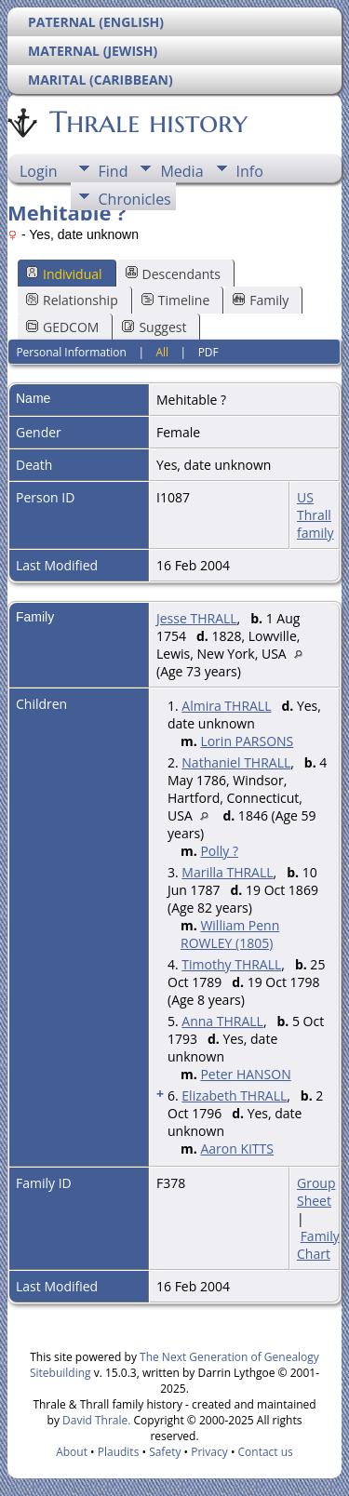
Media (181, 171)
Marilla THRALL (227, 872)
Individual (64, 274)
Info (249, 171)
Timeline (175, 300)
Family (261, 300)
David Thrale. (96, 1420)
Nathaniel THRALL (235, 762)
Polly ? (219, 851)
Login (39, 171)
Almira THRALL (226, 706)
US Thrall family (315, 514)
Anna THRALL (222, 1021)
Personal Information (71, 352)
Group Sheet (316, 1191)
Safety (165, 1452)
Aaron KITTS (237, 1148)
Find (113, 171)
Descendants (173, 274)
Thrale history (147, 121)
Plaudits (119, 1452)
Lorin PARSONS (246, 741)
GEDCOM (62, 327)
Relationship (72, 300)
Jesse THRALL (196, 618)
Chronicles (135, 199)
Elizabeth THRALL (234, 1095)
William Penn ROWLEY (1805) (230, 934)
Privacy (209, 1452)
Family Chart (318, 1244)
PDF (208, 352)
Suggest (154, 327)
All (161, 352)
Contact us (265, 1452)
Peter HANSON (245, 1074)
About (71, 1452)
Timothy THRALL (231, 964)
